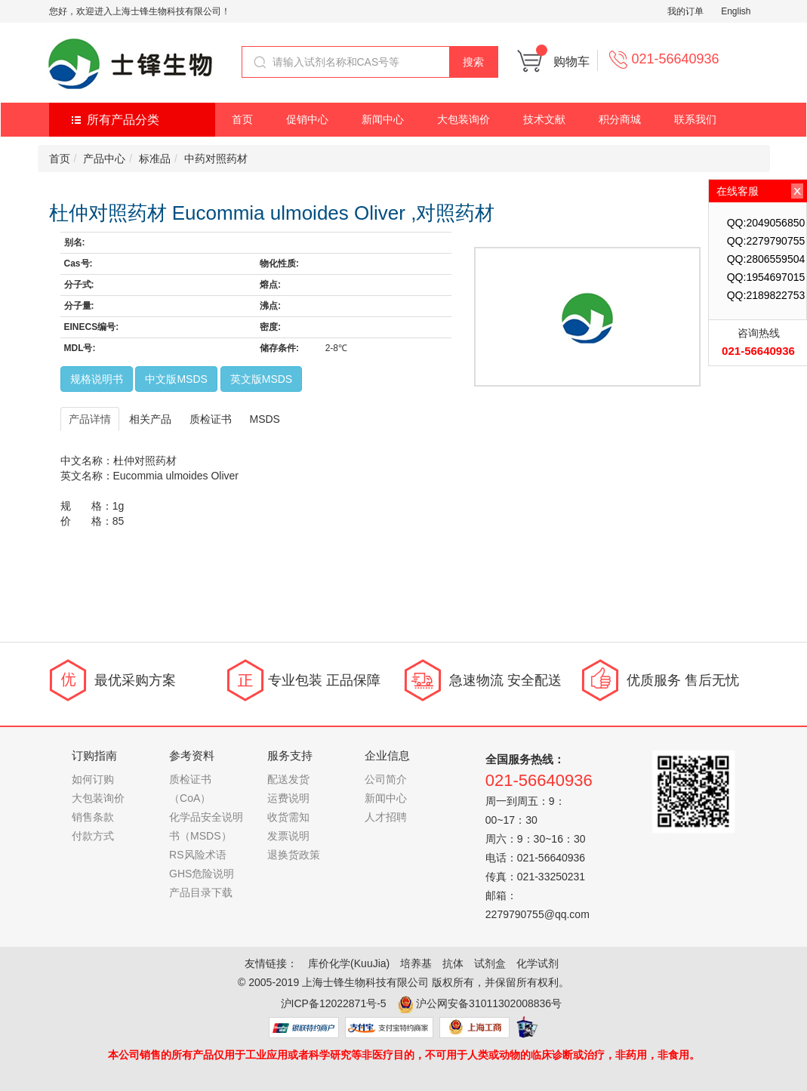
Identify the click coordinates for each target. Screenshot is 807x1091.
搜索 (473, 62)
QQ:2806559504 (766, 259)
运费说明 (288, 798)
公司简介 (386, 779)
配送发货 (288, 779)
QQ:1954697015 (766, 277)
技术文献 (544, 119)
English (735, 11)
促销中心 (307, 119)
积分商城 (620, 119)
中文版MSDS (176, 379)
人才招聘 (386, 817)
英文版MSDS (261, 379)
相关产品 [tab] (150, 419)
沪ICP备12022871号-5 (334, 1003)
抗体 (453, 963)
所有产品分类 (123, 119)
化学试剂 (537, 963)
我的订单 (685, 11)
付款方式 (93, 836)
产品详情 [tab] (90, 419)
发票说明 (288, 836)
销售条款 (93, 817)
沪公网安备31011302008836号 (489, 1003)
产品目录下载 (201, 892)
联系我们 (695, 119)
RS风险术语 (197, 855)
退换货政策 (293, 855)
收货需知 (288, 817)
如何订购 (93, 779)
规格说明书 (96, 379)
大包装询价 (463, 119)
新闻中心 (383, 119)
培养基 (416, 963)
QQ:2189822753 (766, 295)
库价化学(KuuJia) (349, 963)
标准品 (155, 159)
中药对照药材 (216, 159)
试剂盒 (490, 963)
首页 (242, 119)
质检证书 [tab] (210, 419)
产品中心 (104, 159)
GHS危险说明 (201, 874)
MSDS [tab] (265, 419)
